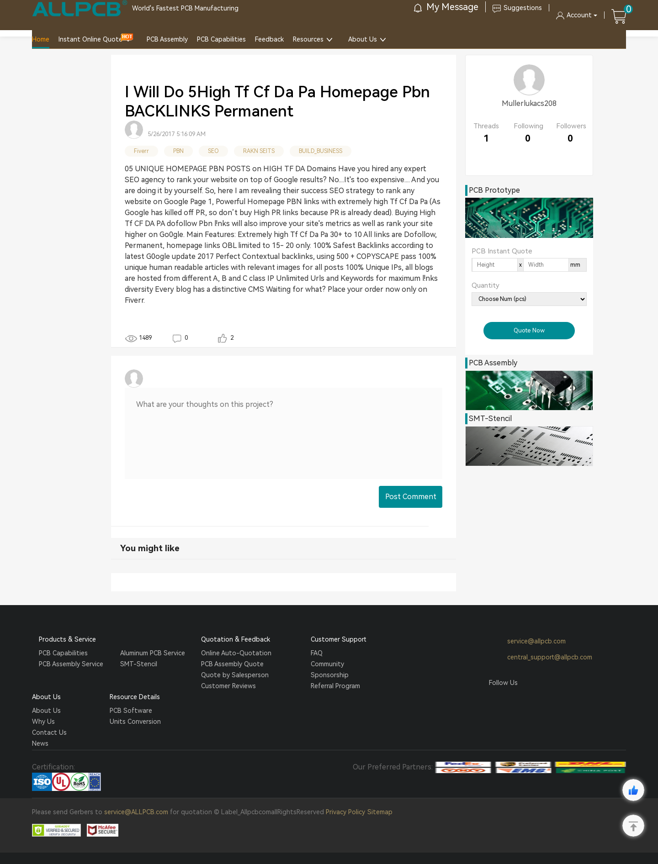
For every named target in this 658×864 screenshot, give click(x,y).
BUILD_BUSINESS (320, 151)
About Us (362, 39)
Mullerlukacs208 (529, 103)
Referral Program (335, 686)
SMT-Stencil (138, 664)
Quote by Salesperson (235, 675)
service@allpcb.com (527, 641)
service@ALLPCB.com (136, 812)
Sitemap (380, 812)
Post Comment (410, 496)
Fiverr (141, 151)
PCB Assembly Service (71, 664)
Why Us (43, 721)
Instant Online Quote (90, 39)
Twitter (513, 700)
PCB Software (131, 710)
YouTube (548, 700)
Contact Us (49, 732)
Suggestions (517, 7)
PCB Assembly (167, 39)
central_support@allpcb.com (540, 657)
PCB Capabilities (221, 39)
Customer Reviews (228, 686)
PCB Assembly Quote (232, 664)
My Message (446, 6)
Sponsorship (330, 675)
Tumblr (530, 700)
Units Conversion (135, 721)
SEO (213, 151)
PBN (178, 151)
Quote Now (529, 330)
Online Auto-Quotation (236, 653)
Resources (308, 39)
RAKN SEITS (259, 151)
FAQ (317, 653)
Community (327, 664)
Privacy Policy (345, 812)
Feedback (269, 39)
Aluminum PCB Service (152, 653)
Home (40, 39)
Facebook (496, 700)
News (40, 743)
